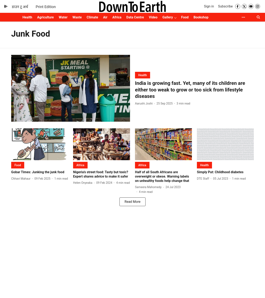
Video (153, 17)
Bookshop (201, 17)
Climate (92, 17)
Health (27, 17)
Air (105, 17)
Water (63, 17)
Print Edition (46, 7)
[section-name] (142, 75)
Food (185, 17)
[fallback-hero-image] (70, 88)
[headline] (194, 90)
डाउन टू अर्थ (20, 7)
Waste (77, 17)
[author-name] (144, 103)
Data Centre (135, 17)
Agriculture (45, 17)
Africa (116, 17)
